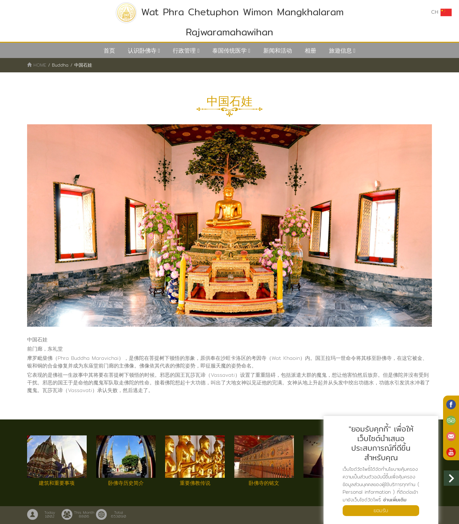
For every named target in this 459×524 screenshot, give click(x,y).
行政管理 (184, 50)
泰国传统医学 (229, 50)
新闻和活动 (277, 50)
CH (441, 12)
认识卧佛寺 (142, 50)
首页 (109, 50)
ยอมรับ (381, 510)
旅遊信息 (340, 50)
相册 (310, 50)
